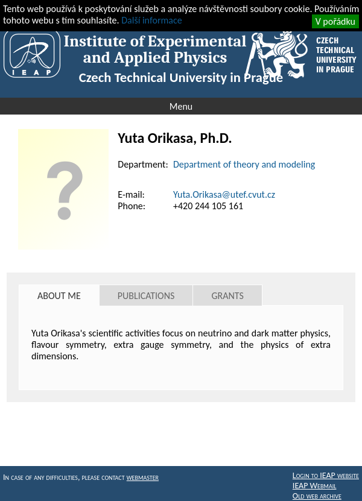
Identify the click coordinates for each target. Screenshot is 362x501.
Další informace (151, 20)
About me (59, 295)
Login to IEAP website (326, 475)
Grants (227, 295)
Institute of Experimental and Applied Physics (155, 49)
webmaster (143, 477)
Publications (146, 295)
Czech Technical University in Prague (181, 77)
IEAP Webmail (315, 486)
